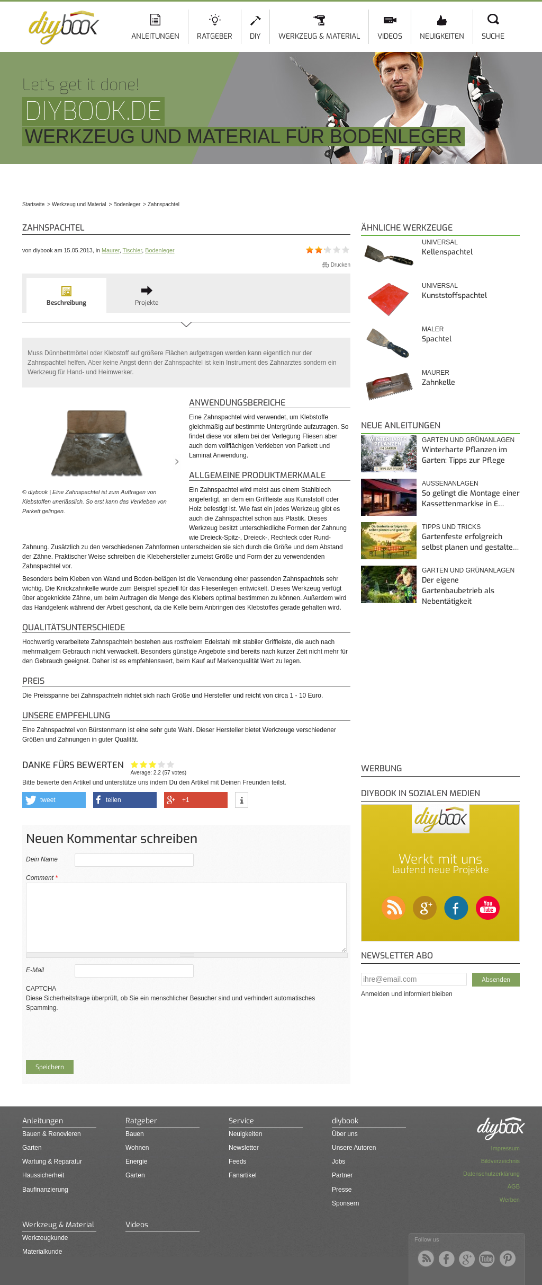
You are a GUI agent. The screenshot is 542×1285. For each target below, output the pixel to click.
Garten (32, 1147)
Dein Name (42, 859)
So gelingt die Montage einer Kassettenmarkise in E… (471, 498)
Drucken (340, 265)
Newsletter (244, 1147)
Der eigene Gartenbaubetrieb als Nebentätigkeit (458, 590)
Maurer (111, 250)
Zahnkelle (438, 382)
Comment (42, 878)
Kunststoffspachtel (454, 296)
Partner (342, 1175)
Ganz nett (143, 764)
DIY (255, 36)
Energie (136, 1161)
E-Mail (35, 970)
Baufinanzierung (45, 1189)
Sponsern (345, 1203)
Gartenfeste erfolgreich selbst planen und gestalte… (470, 542)
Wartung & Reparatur (52, 1161)
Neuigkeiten (442, 36)
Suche (493, 36)
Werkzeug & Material (319, 36)
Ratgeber (214, 36)
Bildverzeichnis (500, 1161)
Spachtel (436, 339)
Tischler (132, 250)
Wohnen (137, 1147)
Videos (389, 36)
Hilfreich (161, 764)
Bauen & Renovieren (51, 1134)
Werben (510, 1199)
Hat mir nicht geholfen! (134, 764)
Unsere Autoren (354, 1147)
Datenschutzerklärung (491, 1173)
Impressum (505, 1148)
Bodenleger (159, 250)
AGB (514, 1186)
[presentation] (106, 1033)
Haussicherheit (43, 1175)
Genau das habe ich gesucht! (170, 764)
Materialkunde (42, 1251)
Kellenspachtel (447, 252)
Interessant (152, 764)
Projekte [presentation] (146, 302)
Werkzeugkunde (45, 1238)
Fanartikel (243, 1175)
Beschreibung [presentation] (66, 302)
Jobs (338, 1161)
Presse (341, 1189)
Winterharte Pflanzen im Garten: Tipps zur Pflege (464, 455)
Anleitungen (155, 36)
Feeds (237, 1161)
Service (241, 1121)
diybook (345, 1121)
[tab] (66, 295)
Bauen (134, 1134)
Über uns (345, 1134)
